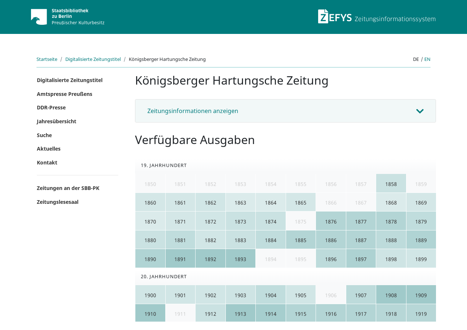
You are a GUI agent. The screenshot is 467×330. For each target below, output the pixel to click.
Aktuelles (49, 148)
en (427, 59)
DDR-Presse (51, 107)
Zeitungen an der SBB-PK (68, 188)
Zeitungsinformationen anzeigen (192, 111)
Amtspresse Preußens (64, 93)
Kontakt (47, 162)
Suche (44, 135)
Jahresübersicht (56, 121)
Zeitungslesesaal (57, 201)
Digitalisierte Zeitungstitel (93, 59)
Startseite (46, 59)
